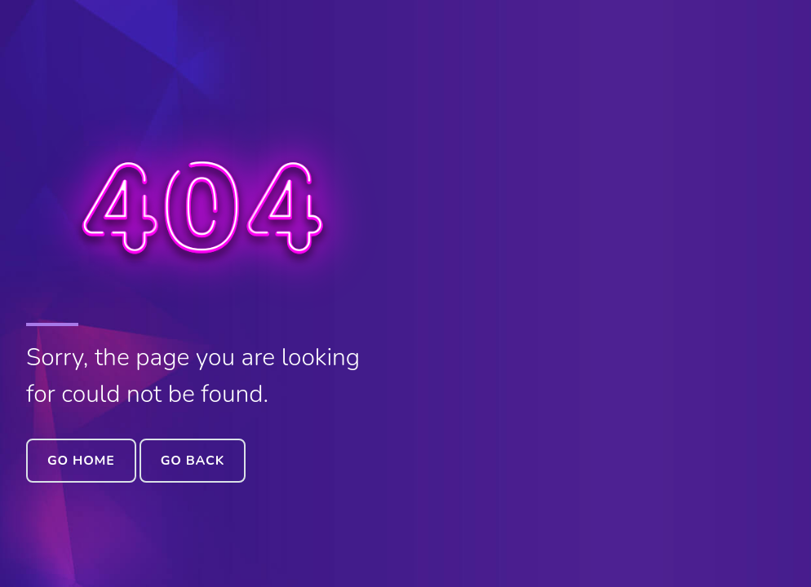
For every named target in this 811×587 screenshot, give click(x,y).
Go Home (81, 461)
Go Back (192, 461)
